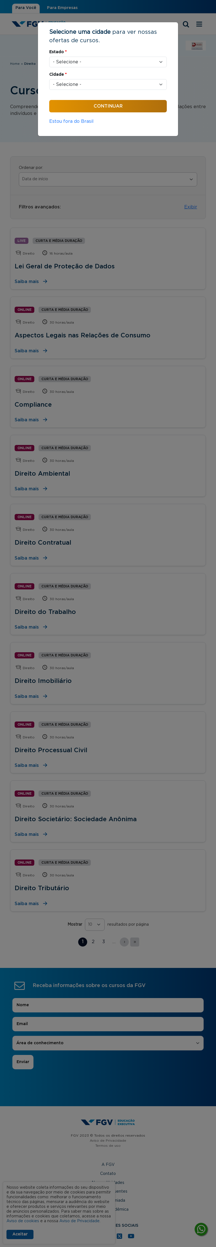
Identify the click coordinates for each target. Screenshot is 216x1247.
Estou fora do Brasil (71, 121)
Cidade (58, 75)
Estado (58, 52)
